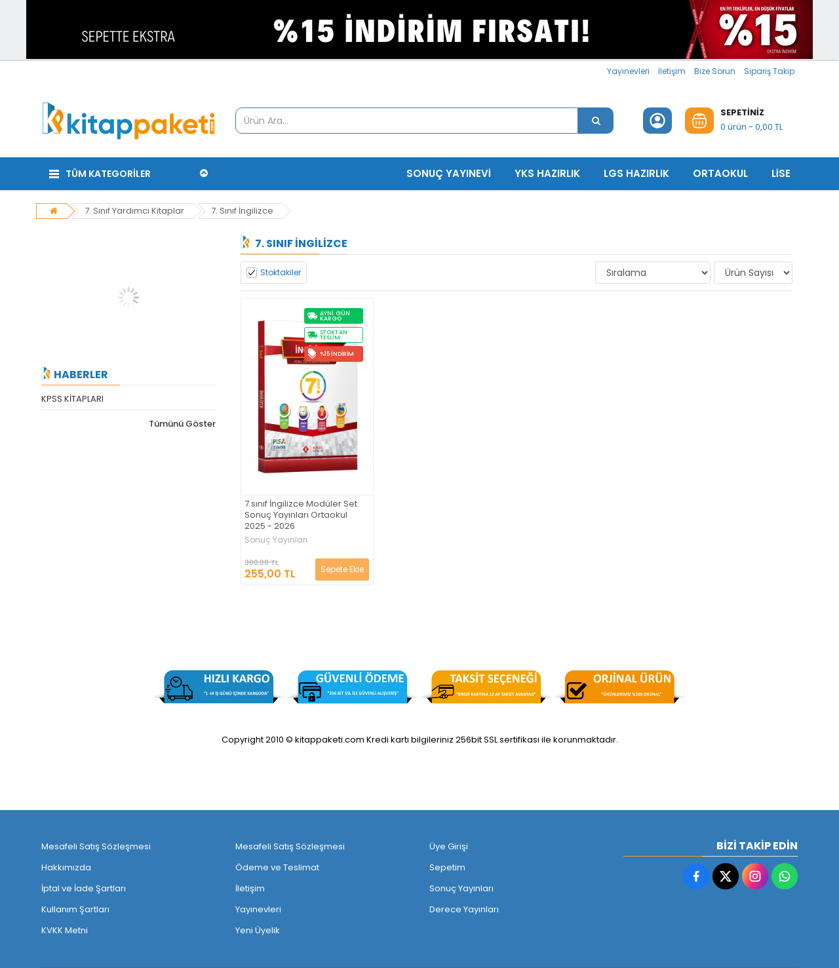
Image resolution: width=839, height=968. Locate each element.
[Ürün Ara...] (596, 120)
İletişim (672, 71)
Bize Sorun (714, 71)
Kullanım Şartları (75, 909)
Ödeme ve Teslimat (277, 867)
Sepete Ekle (342, 569)
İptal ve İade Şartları (83, 888)
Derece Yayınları (464, 909)
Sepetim (447, 867)
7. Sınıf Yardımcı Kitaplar (134, 210)
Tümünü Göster (182, 423)
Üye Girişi (448, 846)
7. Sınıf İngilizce (242, 210)
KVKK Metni (64, 930)
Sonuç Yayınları (275, 540)
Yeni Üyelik (257, 930)
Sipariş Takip (769, 71)
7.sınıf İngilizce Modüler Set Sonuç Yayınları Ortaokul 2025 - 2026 (300, 515)
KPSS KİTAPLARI (72, 399)
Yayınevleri (628, 71)
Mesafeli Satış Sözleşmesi (96, 846)
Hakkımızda (66, 867)
